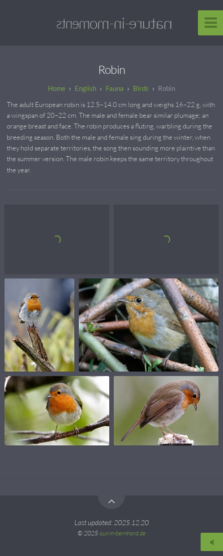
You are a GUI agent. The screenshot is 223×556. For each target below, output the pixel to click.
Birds (141, 88)
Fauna (115, 88)
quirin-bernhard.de (122, 533)
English (85, 88)
